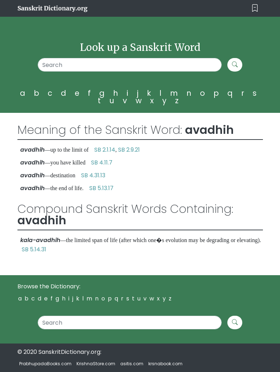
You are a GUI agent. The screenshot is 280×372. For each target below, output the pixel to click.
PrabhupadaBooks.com (45, 364)
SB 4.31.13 (93, 175)
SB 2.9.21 (129, 150)
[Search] (130, 65)
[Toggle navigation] (255, 8)
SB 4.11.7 (101, 162)
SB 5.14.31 (34, 249)
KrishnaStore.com (95, 364)
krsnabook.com (165, 364)
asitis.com (131, 364)
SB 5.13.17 (101, 188)
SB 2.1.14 (104, 150)
